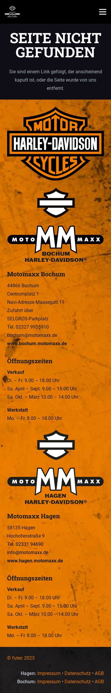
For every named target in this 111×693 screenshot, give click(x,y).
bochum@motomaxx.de (32, 335)
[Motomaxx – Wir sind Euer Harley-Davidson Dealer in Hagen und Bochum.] (12, 12)
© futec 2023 (21, 658)
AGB (99, 673)
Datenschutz (78, 673)
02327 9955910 (32, 327)
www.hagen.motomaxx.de (35, 561)
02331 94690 (30, 544)
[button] (102, 11)
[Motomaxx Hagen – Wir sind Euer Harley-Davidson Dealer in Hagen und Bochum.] (55, 467)
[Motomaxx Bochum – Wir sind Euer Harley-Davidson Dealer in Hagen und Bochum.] (55, 225)
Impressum (49, 673)
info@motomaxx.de (27, 552)
